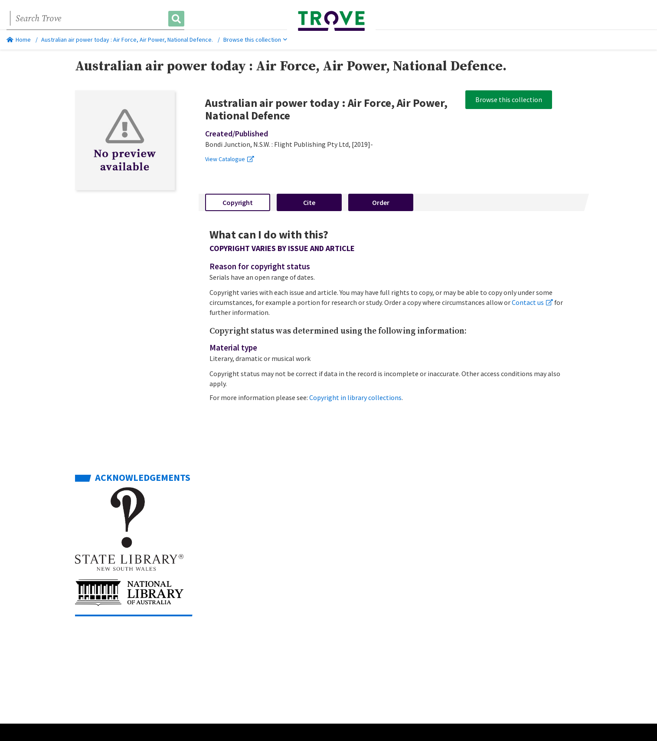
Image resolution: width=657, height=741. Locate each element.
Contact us (532, 302)
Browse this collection (255, 39)
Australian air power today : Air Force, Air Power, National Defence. (127, 39)
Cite (309, 202)
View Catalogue (229, 159)
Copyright (237, 202)
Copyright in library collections (355, 397)
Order (380, 202)
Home (19, 39)
